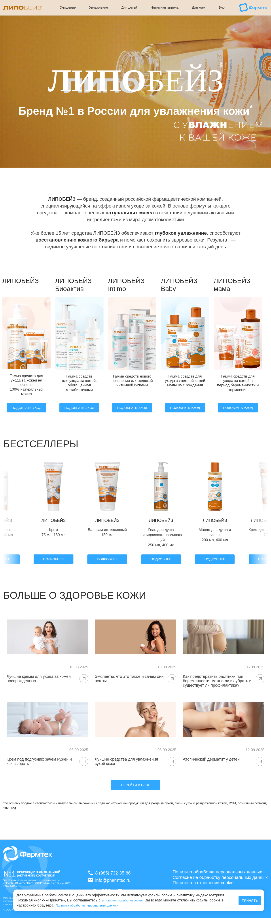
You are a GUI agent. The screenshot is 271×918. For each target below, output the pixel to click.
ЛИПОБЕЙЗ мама (232, 284)
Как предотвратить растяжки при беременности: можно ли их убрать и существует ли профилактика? (217, 681)
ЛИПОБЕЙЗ (20, 280)
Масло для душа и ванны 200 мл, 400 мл (215, 535)
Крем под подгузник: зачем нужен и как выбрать (39, 761)
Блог (222, 7)
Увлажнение (98, 7)
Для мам (198, 7)
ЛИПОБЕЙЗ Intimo (126, 284)
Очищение (68, 7)
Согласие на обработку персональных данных (220, 877)
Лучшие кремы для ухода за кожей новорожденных (39, 678)
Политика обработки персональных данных (86, 905)
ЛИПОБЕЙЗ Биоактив (73, 284)
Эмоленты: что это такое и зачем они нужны (129, 678)
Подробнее (53, 559)
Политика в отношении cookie (203, 882)
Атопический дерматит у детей (211, 759)
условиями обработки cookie (122, 900)
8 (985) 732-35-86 (109, 872)
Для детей (129, 7)
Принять (250, 900)
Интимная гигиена (164, 7)
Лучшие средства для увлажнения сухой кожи (126, 761)
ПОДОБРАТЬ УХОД (26, 408)
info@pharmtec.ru (109, 880)
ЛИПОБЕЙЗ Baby (179, 284)
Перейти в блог (135, 785)
